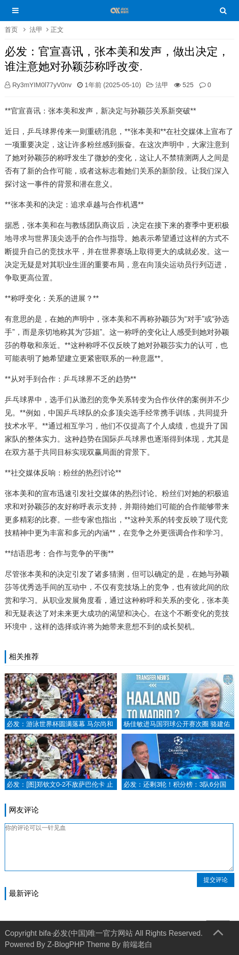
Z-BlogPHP (66, 944)
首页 (11, 29)
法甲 (36, 29)
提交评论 (215, 879)
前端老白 (137, 944)
